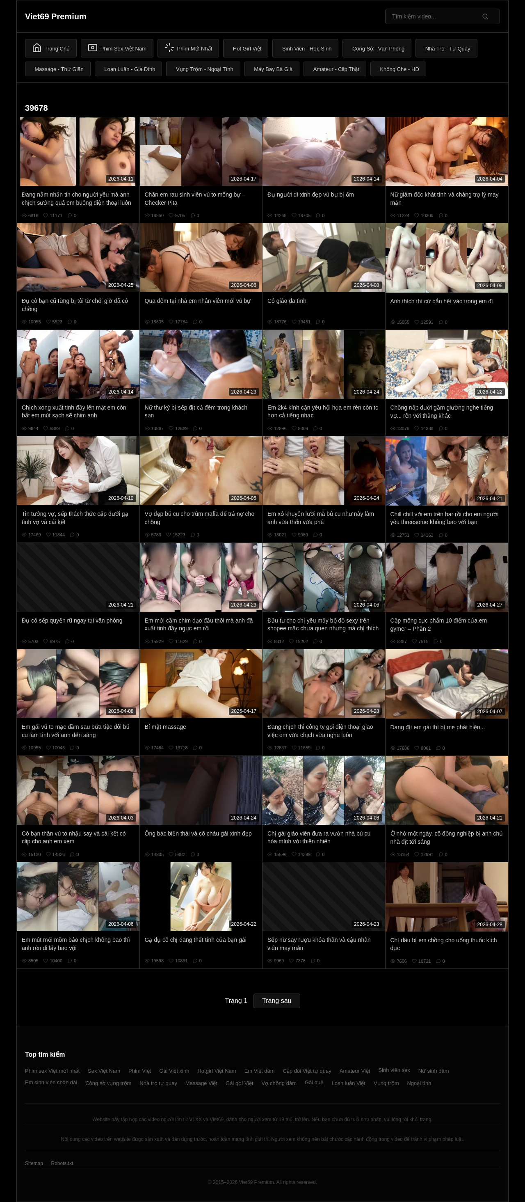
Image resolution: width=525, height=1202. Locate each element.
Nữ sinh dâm (433, 1071)
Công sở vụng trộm (108, 1083)
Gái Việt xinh (174, 1071)
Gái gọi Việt (239, 1083)
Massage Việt (201, 1083)
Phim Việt (139, 1071)
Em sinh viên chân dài (51, 1082)
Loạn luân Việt (348, 1083)
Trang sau (276, 1000)
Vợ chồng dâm (279, 1083)
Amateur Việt (355, 1071)
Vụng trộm (386, 1083)
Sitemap (34, 1163)
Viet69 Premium (56, 16)
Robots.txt (62, 1163)
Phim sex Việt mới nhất (52, 1071)
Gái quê (314, 1082)
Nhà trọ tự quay (158, 1083)
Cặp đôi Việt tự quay (307, 1071)
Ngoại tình (419, 1083)
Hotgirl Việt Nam (216, 1071)
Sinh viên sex (394, 1070)
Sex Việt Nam (104, 1071)
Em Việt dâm (259, 1071)
